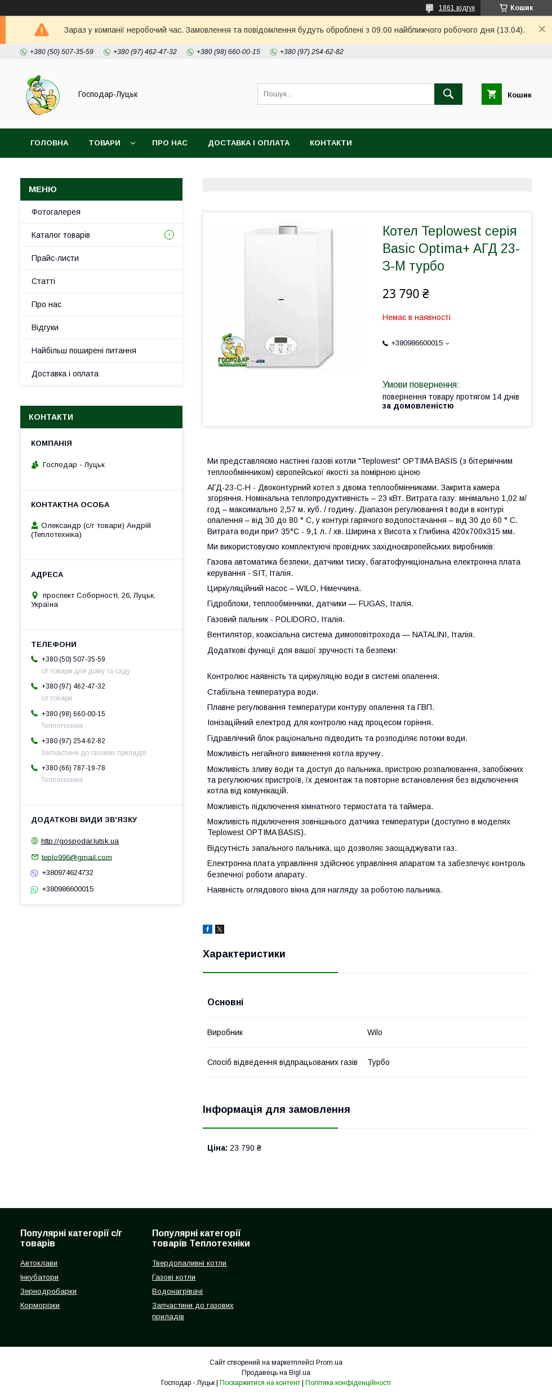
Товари (104, 143)
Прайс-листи (55, 258)
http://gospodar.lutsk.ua (80, 841)
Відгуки (45, 327)
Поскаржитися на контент (260, 1383)
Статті (43, 281)
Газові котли (173, 1277)
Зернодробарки (48, 1291)
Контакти (331, 143)
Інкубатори (39, 1277)
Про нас (170, 143)
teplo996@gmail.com (77, 857)
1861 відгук (457, 8)
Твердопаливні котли (189, 1263)
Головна (49, 143)
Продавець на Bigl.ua (276, 1373)
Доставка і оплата (249, 143)
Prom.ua (329, 1362)
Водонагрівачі (177, 1291)
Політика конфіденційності (348, 1383)
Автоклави (38, 1263)
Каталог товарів (61, 234)
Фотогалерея (56, 211)
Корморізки (40, 1305)
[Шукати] (448, 94)
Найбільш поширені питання (84, 350)
